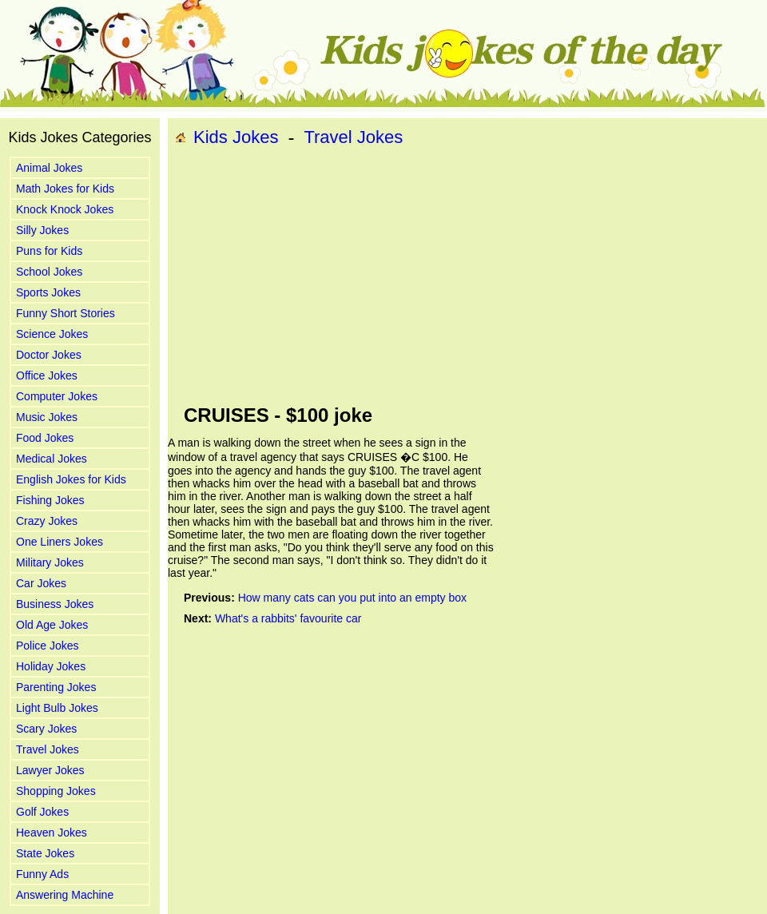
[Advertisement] (404, 276)
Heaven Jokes (51, 832)
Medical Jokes (51, 458)
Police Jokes (47, 645)
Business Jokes (54, 604)
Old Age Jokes (52, 624)
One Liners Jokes (59, 541)
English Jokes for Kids (71, 479)
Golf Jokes (42, 811)
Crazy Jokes (46, 521)
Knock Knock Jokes (64, 209)
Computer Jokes (56, 396)
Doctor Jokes (48, 354)
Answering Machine (64, 894)
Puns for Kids (49, 250)
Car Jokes (41, 583)
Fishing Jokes (50, 500)
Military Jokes (50, 562)
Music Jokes (46, 417)
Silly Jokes (42, 230)
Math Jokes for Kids (65, 188)
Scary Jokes (46, 728)
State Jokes (45, 853)
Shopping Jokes (56, 791)
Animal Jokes (49, 167)
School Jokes (49, 271)
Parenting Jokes (56, 687)
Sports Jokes (48, 292)
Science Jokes (52, 334)
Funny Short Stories (65, 313)
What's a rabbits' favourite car (288, 618)
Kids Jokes (235, 137)
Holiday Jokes (50, 666)
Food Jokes (45, 437)
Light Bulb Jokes (57, 707)
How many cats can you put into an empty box (352, 597)
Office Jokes (46, 375)
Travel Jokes (47, 749)
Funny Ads (42, 874)
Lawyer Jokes (50, 770)
